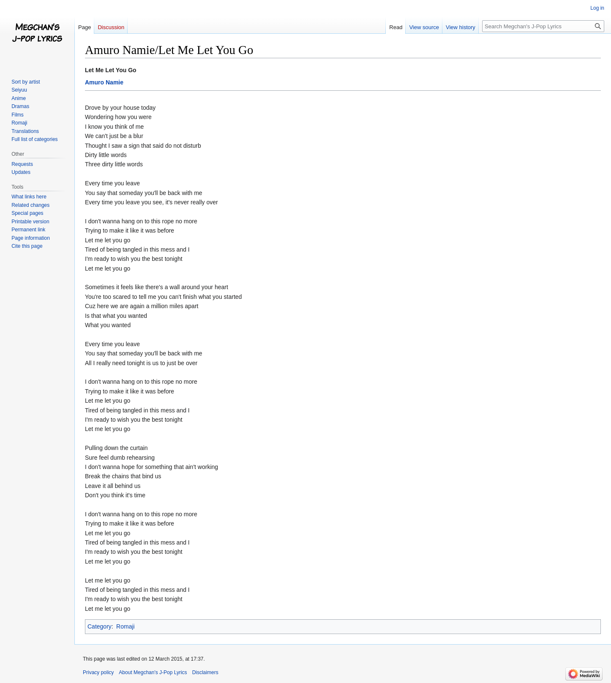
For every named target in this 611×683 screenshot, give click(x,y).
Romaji (125, 626)
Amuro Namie (104, 82)
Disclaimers (205, 672)
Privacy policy (98, 672)
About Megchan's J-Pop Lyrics (153, 672)
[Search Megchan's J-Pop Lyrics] (543, 26)
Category (99, 626)
